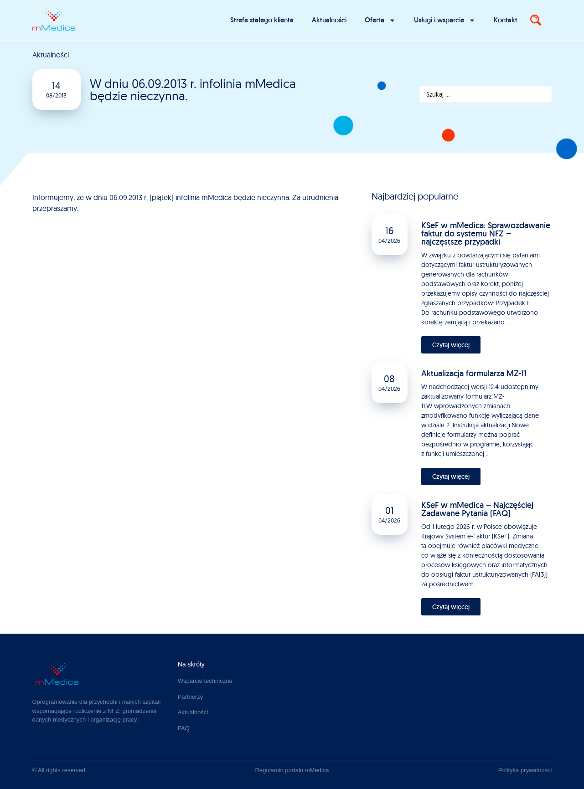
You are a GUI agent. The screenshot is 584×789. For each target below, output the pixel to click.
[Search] (536, 20)
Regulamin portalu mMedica (292, 770)
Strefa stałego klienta (262, 19)
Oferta (380, 20)
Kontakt (505, 19)
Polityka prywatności (525, 770)
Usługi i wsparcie (444, 20)
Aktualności (329, 19)
